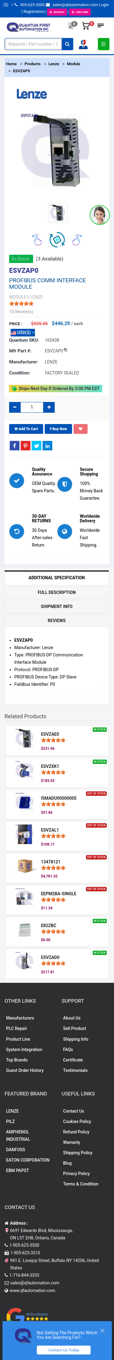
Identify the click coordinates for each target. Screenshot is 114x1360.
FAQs (68, 1049)
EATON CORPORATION (28, 1160)
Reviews (57, 620)
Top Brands (17, 1060)
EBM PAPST (17, 1170)
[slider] (21, 303)
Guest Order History (25, 1070)
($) (8, 4)
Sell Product (74, 1028)
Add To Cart (26, 429)
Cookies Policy (77, 1121)
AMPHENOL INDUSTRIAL (18, 1135)
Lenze (53, 64)
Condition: (19, 373)
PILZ (10, 1121)
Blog (67, 1163)
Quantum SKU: (24, 340)
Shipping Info (75, 1039)
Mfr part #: (20, 351)
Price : (15, 323)
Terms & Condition (80, 1184)
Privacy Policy (76, 1173)
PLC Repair (16, 1028)
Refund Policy (76, 1131)
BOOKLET (57, 12)
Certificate (73, 1060)
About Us (72, 1018)
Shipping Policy (77, 1152)
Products (33, 64)
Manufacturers (20, 1018)
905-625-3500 (29, 4)
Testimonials (75, 1070)
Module (73, 64)
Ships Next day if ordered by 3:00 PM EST (56, 389)
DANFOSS (15, 1149)
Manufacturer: (23, 362)
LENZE (12, 1111)
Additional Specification (57, 577)
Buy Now (58, 429)
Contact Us (73, 1111)
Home (11, 64)
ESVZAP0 (21, 71)
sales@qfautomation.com (72, 4)
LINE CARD (80, 12)
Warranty (71, 1142)
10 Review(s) (21, 311)
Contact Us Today (63, 1350)
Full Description (57, 592)
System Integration (24, 1049)
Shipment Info (57, 606)
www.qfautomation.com (32, 1290)
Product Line (18, 1039)
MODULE (17, 297)
